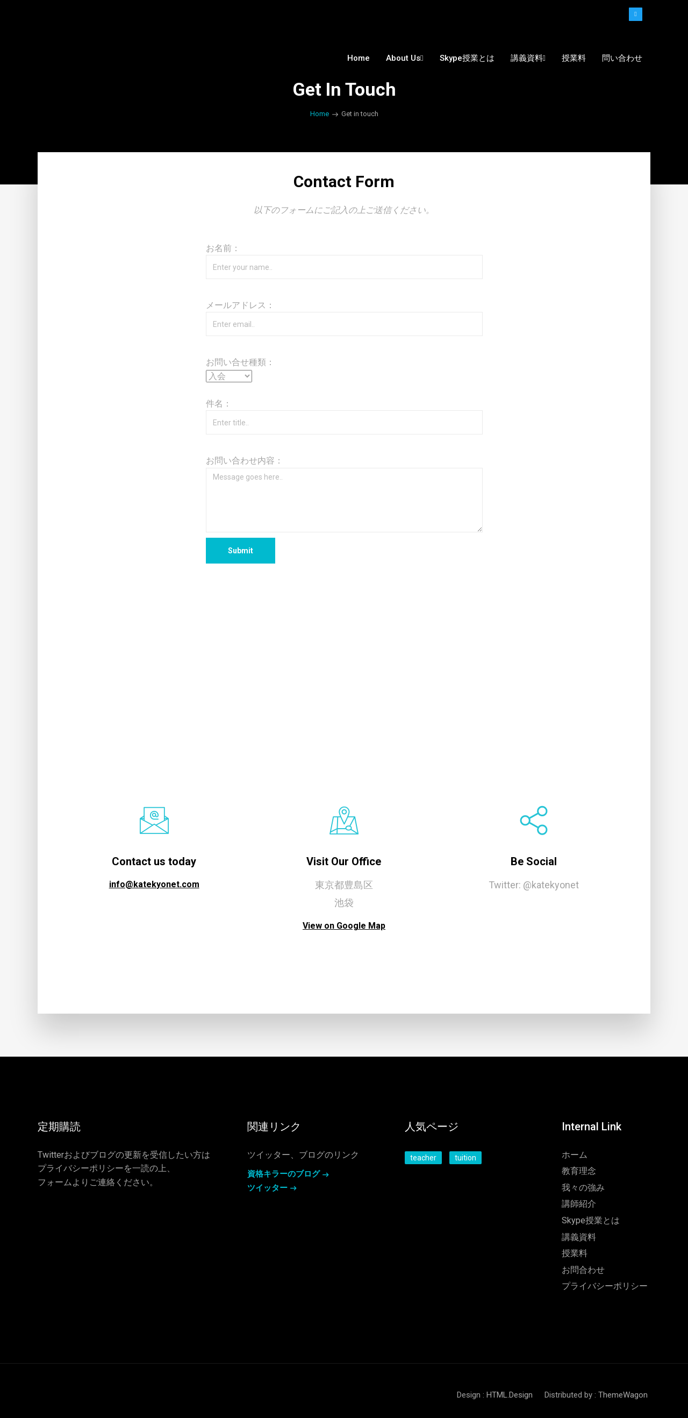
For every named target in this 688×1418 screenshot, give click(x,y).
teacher (423, 1157)
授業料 (574, 58)
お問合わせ (583, 1270)
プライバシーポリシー (81, 1168)
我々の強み (583, 1187)
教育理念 (579, 1171)
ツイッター (267, 1188)
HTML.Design (509, 1395)
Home (358, 58)
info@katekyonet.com (154, 884)
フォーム (55, 1182)
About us (404, 58)
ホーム (574, 1155)
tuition (465, 1157)
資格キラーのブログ (283, 1174)
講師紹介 (579, 1204)
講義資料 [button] (528, 58)
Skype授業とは (467, 58)
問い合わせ (622, 58)
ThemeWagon (623, 1395)
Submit (240, 550)
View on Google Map (344, 926)
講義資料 (579, 1237)
